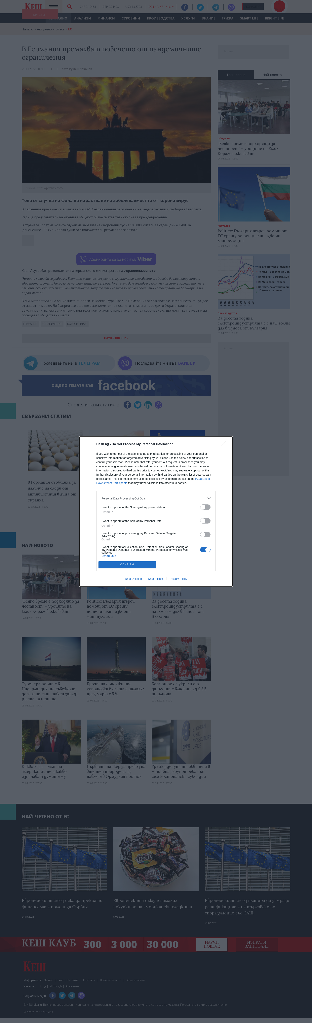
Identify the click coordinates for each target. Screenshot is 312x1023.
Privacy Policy (178, 578)
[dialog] (156, 511)
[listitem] (156, 498)
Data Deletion (133, 578)
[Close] (225, 444)
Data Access (156, 578)
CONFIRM (127, 564)
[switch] (205, 507)
